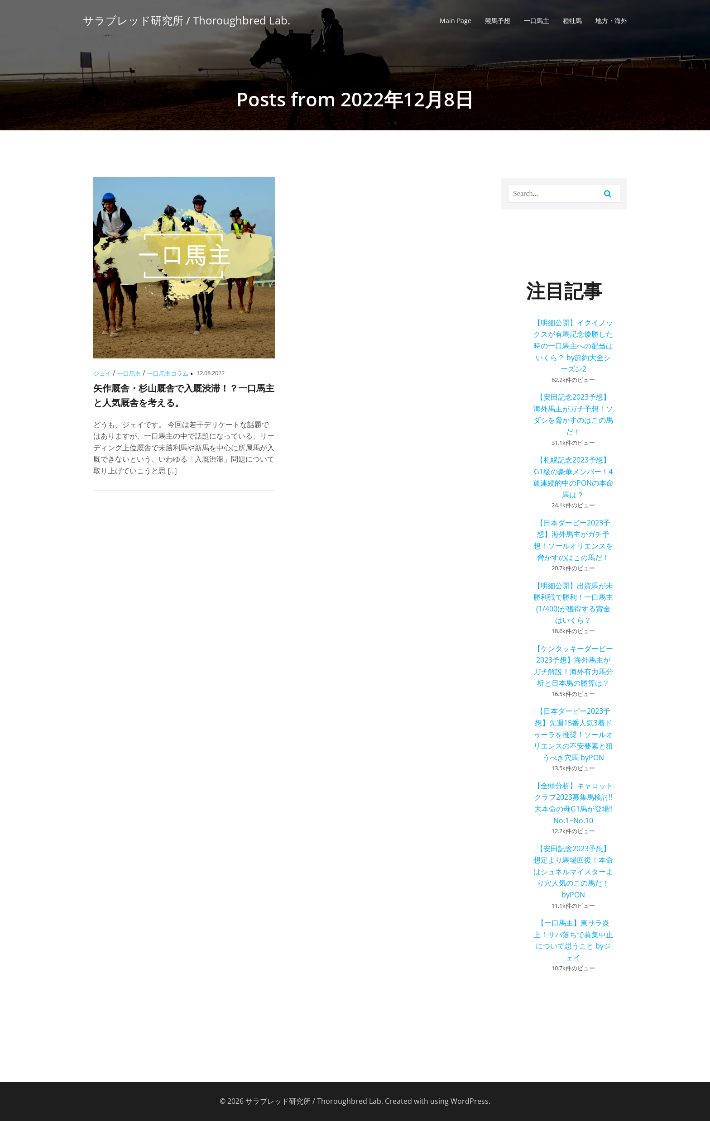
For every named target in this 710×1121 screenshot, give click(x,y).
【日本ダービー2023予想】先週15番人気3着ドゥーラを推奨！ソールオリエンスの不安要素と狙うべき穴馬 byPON (573, 734)
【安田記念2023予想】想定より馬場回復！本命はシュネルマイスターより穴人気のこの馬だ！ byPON (573, 872)
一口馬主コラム (167, 373)
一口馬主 (536, 20)
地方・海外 (611, 20)
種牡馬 (572, 20)
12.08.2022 (211, 373)
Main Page (455, 20)
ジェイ (102, 373)
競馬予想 (497, 20)
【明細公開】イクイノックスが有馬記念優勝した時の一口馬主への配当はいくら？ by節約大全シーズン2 (573, 346)
